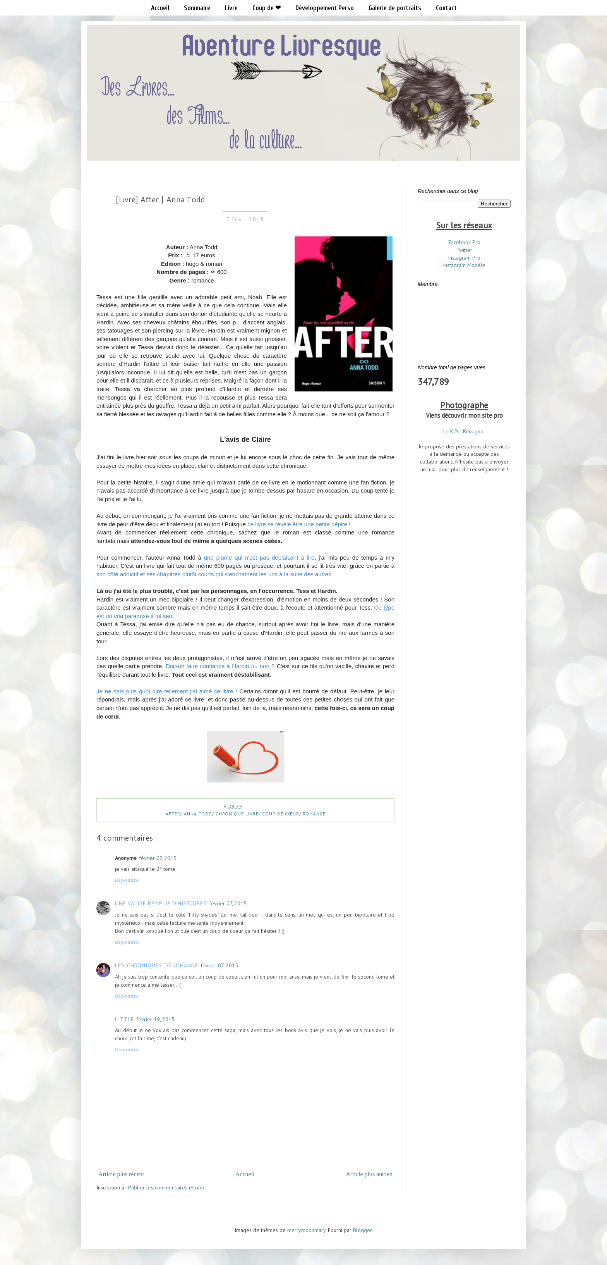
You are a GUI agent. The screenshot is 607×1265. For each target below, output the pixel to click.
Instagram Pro (464, 257)
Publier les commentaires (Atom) (166, 1187)
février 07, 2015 (158, 858)
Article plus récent (121, 1174)
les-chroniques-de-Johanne (156, 965)
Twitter (464, 249)
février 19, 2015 (155, 1019)
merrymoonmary (306, 1230)
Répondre (127, 880)
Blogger (362, 1230)
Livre (231, 8)
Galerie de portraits (395, 8)
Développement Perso (324, 8)
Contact (446, 8)
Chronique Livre (237, 814)
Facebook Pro (464, 242)
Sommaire (197, 8)
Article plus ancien (369, 1174)
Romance (314, 814)
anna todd (198, 814)
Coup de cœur (280, 814)
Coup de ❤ (266, 8)
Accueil (160, 8)
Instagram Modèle (464, 265)
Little (124, 1019)
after (173, 814)
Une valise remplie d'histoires (161, 903)
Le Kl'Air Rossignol (464, 431)
